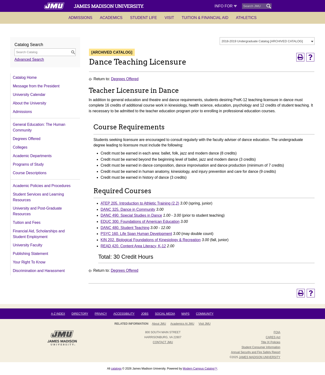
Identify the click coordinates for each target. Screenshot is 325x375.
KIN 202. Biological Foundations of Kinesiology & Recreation (151, 240)
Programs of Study (28, 164)
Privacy (101, 313)
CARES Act (273, 337)
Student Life (143, 18)
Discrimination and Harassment (39, 271)
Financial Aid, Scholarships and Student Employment (39, 234)
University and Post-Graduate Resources (37, 211)
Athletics (246, 18)
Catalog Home (25, 77)
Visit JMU (204, 323)
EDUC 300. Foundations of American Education (140, 222)
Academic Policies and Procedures (41, 186)
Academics (111, 18)
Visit (169, 18)
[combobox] (267, 41)
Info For (225, 6)
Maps (185, 313)
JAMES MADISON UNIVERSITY (259, 357)
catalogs (116, 368)
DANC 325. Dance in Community (128, 209)
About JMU (159, 323)
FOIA (277, 332)
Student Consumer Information (260, 347)
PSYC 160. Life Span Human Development (136, 234)
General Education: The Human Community (39, 127)
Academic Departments (32, 156)
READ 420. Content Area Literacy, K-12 (133, 246)
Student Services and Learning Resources (38, 197)
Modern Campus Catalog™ (200, 368)
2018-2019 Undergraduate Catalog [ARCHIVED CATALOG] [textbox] (262, 41)
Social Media (165, 313)
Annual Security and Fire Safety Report (255, 352)
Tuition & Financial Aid (205, 18)
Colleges (20, 147)
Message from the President (36, 86)
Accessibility (124, 313)
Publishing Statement (30, 254)
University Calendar (29, 95)
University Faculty (27, 245)
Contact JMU (163, 342)
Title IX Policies (270, 342)
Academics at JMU (182, 323)
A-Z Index (58, 313)
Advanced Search (29, 59)
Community (205, 313)
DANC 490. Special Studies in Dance (131, 215)
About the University (29, 103)
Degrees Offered (26, 139)
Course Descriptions (29, 173)
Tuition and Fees (27, 222)
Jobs (144, 313)
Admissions (80, 18)
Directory (80, 313)
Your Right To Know (29, 262)
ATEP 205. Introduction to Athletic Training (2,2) (140, 203)
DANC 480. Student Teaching (125, 228)
